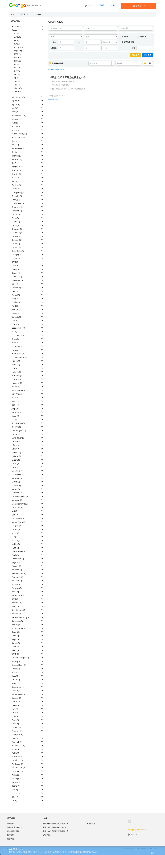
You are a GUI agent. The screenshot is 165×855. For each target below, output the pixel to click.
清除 (133, 48)
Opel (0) (15, 555)
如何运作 (10, 823)
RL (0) (16, 64)
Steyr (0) (15, 690)
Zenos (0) (16, 793)
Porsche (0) (17, 588)
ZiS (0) (14, 800)
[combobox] (66, 36)
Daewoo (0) (17, 229)
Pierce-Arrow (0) (19, 573)
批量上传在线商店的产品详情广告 (55, 831)
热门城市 (19, 849)
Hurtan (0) (16, 379)
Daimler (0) (17, 236)
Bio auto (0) (17, 159)
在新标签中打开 (56, 63)
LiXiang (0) (16, 456)
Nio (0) (14, 536)
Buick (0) (15, 177)
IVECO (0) (16, 401)
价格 (54, 42)
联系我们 (10, 839)
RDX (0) (17, 61)
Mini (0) (15, 514)
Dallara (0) (16, 240)
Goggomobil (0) (18, 328)
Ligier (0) (15, 448)
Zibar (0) (15, 796)
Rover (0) (16, 632)
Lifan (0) (15, 445)
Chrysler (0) (17, 210)
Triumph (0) (17, 731)
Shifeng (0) (16, 661)
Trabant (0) (16, 727)
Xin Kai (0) (16, 782)
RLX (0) (17, 67)
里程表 (53, 48)
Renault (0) (16, 613)
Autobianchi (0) (18, 137)
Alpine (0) (16, 104)
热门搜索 (10, 849)
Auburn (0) (16, 119)
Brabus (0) (16, 170)
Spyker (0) (16, 683)
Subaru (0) (16, 698)
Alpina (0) (16, 100)
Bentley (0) (16, 152)
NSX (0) (17, 57)
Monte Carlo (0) (18, 522)
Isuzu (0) (15, 397)
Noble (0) (16, 544)
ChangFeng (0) (18, 192)
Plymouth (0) (17, 577)
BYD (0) (15, 181)
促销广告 (46, 835)
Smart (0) (16, 679)
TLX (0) (17, 81)
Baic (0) (15, 141)
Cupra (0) (16, 221)
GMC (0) (15, 324)
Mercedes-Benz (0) (20, 496)
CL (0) (16, 33)
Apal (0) (15, 111)
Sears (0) (15, 650)
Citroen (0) (16, 214)
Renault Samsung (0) (21, 617)
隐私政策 (10, 835)
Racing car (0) (18, 595)
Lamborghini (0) (19, 430)
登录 (102, 5)
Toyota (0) (16, 723)
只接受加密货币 (126, 42)
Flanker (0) (16, 302)
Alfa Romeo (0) (18, 97)
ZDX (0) (17, 91)
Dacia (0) (15, 225)
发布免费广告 (138, 5)
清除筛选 (135, 55)
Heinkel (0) (16, 350)
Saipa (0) (15, 639)
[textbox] (100, 36)
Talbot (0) (16, 705)
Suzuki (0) (16, 701)
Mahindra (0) (17, 470)
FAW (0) (15, 291)
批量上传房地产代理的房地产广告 (55, 823)
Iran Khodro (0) (18, 394)
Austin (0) (16, 130)
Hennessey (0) (18, 353)
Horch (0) (16, 364)
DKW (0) (15, 269)
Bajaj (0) (15, 144)
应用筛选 (147, 55)
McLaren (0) (17, 492)
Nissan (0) (16, 540)
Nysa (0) (15, 547)
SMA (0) (15, 676)
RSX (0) (17, 71)
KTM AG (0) (17, 427)
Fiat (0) (15, 298)
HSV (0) (15, 368)
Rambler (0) (17, 602)
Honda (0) (16, 361)
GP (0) (14, 331)
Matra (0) (16, 481)
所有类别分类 (53, 99)
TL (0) (16, 78)
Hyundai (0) (17, 383)
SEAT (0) (15, 654)
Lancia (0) (16, 434)
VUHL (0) (15, 752)
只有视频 (141, 36)
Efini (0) (15, 284)
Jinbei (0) (15, 416)
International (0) (19, 390)
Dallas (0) (16, 243)
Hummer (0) (17, 375)
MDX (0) (17, 54)
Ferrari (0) (16, 295)
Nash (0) (15, 533)
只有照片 (124, 36)
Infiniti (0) (16, 386)
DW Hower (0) (18, 280)
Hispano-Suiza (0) (19, 357)
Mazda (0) (16, 489)
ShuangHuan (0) (19, 665)
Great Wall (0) (18, 335)
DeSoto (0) (16, 258)
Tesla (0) (15, 716)
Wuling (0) (16, 778)
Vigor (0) (18, 88)
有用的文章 (91, 823)
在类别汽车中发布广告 (56, 69)
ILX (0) (17, 43)
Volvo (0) (15, 749)
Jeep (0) (15, 408)
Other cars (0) (18, 558)
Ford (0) (15, 306)
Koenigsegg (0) (18, 423)
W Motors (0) (17, 756)
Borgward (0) (17, 166)
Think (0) (15, 720)
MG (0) (15, 511)
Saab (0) (15, 635)
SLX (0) (17, 74)
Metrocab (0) (17, 507)
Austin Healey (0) (19, 133)
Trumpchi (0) (17, 734)
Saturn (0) (16, 643)
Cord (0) (15, 218)
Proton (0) (16, 591)
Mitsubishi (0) (18, 518)
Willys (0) (15, 775)
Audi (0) (15, 122)
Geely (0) (15, 313)
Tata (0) (15, 709)
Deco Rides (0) (18, 251)
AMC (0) (15, 108)
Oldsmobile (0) (18, 551)
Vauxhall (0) (17, 742)
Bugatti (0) (16, 174)
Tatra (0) (15, 712)
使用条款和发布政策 (14, 827)
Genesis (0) (16, 317)
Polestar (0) (17, 580)
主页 (70, 89)
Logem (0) (16, 460)
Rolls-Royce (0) (18, 628)
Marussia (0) (17, 474)
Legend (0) (19, 50)
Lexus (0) (16, 441)
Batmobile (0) (18, 148)
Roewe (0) (16, 624)
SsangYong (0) (18, 687)
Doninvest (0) (17, 276)
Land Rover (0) (18, 437)
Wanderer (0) (17, 760)
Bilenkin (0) (17, 155)
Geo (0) (15, 320)
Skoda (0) (16, 672)
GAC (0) (15, 309)
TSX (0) (17, 84)
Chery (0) (16, 199)
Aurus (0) (16, 126)
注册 (113, 5)
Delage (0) (16, 254)
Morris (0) (16, 529)
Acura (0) (16, 30)
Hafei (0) (15, 342)
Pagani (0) (16, 562)
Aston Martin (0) (19, 115)
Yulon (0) (15, 789)
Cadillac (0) (16, 185)
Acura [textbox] (53, 36)
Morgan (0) (16, 525)
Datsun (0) (16, 247)
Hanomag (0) (17, 346)
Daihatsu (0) (17, 232)
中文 (89, 5)
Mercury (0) (17, 500)
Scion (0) (15, 646)
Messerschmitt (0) (20, 503)
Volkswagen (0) (18, 745)
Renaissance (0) (19, 610)
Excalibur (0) (17, 287)
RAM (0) (15, 599)
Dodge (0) (16, 273)
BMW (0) (15, 163)
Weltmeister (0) (18, 767)
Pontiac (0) (16, 584)
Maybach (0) (17, 485)
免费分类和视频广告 (138, 830)
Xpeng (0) (16, 785)
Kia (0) (14, 419)
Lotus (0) (15, 463)
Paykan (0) (16, 566)
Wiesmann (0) (18, 771)
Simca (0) (16, 668)
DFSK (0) (15, 265)
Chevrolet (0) (17, 207)
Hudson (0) (16, 371)
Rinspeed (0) (17, 621)
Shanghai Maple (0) (20, 657)
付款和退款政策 (13, 831)
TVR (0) (15, 738)
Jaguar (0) (16, 404)
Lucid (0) (15, 467)
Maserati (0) (17, 478)
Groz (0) (15, 339)
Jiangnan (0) (17, 412)
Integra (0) (18, 47)
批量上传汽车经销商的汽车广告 (55, 827)
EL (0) (16, 40)
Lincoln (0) (16, 452)
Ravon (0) (16, 606)
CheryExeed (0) (18, 203)
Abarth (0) (16, 26)
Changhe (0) (17, 196)
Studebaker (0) (18, 694)
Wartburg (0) (17, 764)
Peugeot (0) (17, 569)
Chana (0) (16, 188)
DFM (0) (15, 262)
